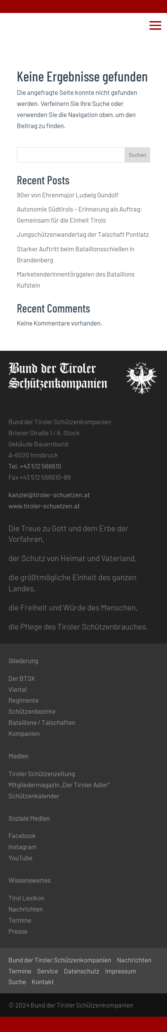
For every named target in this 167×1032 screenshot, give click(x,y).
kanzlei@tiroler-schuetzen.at (49, 494)
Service (47, 971)
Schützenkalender (33, 795)
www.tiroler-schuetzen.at (44, 505)
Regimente (23, 700)
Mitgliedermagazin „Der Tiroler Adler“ (59, 784)
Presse (18, 931)
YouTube (20, 857)
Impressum (120, 971)
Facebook (22, 835)
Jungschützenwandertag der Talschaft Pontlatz (83, 234)
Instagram (22, 846)
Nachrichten (25, 909)
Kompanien (24, 733)
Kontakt (43, 981)
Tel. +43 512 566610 (35, 466)
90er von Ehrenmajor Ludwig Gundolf (67, 195)
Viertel (17, 689)
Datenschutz (81, 971)
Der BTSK (21, 678)
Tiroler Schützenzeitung (41, 773)
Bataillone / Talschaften (41, 722)
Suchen (137, 154)
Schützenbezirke (31, 711)
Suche (17, 981)
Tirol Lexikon (26, 898)
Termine (19, 920)
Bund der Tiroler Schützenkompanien (59, 960)
